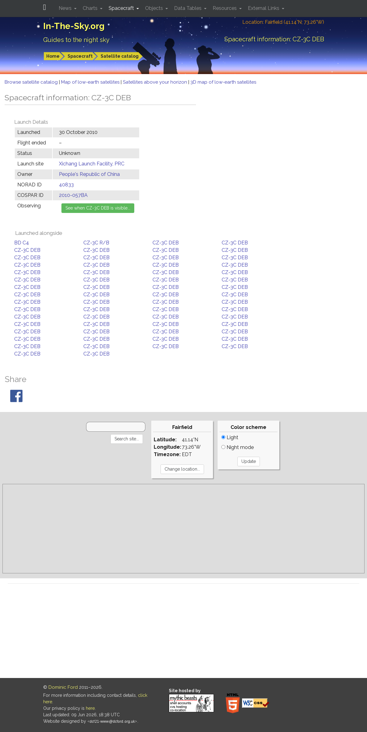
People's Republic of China (89, 174)
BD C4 (21, 243)
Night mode (237, 447)
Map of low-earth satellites (91, 82)
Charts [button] (91, 8)
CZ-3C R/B (96, 243)
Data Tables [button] (188, 8)
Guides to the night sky (76, 40)
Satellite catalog (120, 56)
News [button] (66, 8)
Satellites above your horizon (155, 82)
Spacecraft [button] (122, 8)
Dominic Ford (63, 687)
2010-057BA (73, 195)
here (90, 708)
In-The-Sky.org (74, 26)
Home (53, 56)
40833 (66, 185)
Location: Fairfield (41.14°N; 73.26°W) (283, 22)
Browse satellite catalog (32, 82)
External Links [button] (264, 8)
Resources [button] (225, 8)
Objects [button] (154, 8)
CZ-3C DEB (165, 243)
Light (229, 437)
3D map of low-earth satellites (223, 82)
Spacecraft (80, 56)
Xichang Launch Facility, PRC (91, 164)
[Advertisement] (183, 528)
